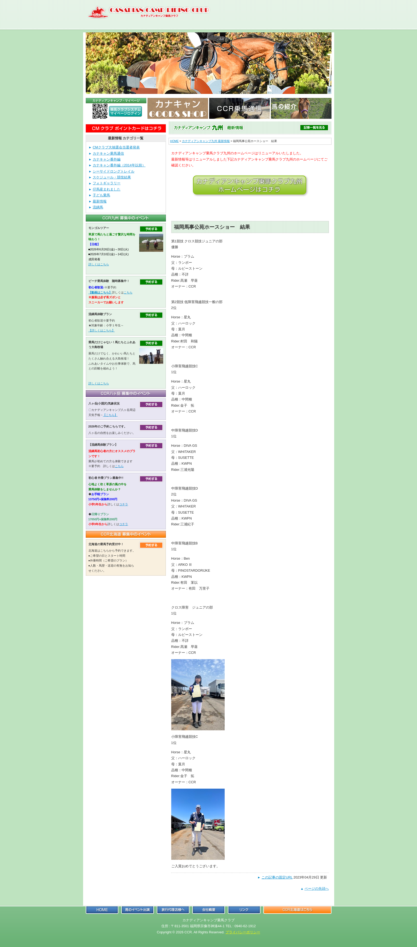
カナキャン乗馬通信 (108, 153)
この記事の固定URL (277, 877)
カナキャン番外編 (106, 159)
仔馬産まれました (106, 189)
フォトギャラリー (106, 183)
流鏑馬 (98, 207)
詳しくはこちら (98, 264)
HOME (174, 141)
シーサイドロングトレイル (113, 171)
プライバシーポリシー (242, 932)
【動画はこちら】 (100, 292)
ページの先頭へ (317, 889)
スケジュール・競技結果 (112, 177)
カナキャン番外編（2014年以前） (119, 165)
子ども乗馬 (101, 195)
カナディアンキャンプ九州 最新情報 (206, 141)
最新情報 (100, 201)
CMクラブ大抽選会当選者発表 (116, 147)
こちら (128, 292)
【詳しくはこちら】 (101, 330)
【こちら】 (110, 415)
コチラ (123, 504)
